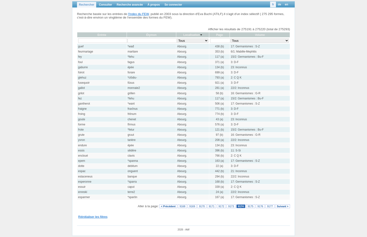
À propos (153, 4)
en (286, 4)
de (279, 4)
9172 (221, 206)
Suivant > (282, 206)
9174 (241, 206)
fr (273, 4)
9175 (250, 206)
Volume (260, 35)
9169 (192, 206)
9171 (211, 206)
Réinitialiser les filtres (92, 216)
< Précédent (168, 206)
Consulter (105, 4)
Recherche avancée (130, 4)
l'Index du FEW (138, 14)
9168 (182, 206)
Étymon (151, 35)
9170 (202, 206)
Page (219, 35)
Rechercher (86, 4)
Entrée (102, 35)
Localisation (191, 35)
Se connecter (173, 4)
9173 (231, 206)
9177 (270, 206)
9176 (260, 206)
